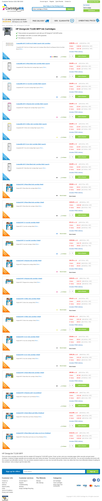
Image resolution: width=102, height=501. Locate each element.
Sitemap (38, 481)
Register (52, 1)
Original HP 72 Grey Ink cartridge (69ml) (27, 336)
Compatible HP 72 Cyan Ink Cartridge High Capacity (31, 83)
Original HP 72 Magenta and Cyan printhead (28, 392)
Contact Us (68, 1)
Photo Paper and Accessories (54, 15)
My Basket (86, 5)
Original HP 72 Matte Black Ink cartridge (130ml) (30, 372)
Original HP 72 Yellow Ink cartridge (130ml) (28, 316)
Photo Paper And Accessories (57, 485)
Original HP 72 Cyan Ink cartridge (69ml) (28, 222)
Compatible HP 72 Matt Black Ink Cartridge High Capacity (32, 164)
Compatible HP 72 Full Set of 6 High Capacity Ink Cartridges (33, 43)
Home (6, 15)
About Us (4, 482)
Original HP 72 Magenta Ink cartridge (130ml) (29, 278)
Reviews (21, 486)
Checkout (91, 10)
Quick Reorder (93, 1)
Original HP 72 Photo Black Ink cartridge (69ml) (29, 184)
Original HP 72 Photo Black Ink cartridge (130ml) (30, 202)
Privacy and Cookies (7, 492)
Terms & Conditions (7, 490)
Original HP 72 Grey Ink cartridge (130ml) (28, 354)
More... (21, 49)
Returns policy (6, 486)
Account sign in (44, 1)
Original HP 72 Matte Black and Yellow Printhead (30, 413)
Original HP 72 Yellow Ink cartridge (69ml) (28, 298)
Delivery (4, 484)
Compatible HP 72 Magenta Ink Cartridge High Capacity (32, 104)
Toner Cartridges (32, 15)
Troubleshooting (23, 484)
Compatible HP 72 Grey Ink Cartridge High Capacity (31, 144)
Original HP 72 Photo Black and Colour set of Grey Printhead (33, 433)
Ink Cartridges (17, 15)
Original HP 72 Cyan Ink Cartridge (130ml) (28, 240)
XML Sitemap (39, 482)
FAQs (3, 488)
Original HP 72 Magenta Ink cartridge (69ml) (29, 260)
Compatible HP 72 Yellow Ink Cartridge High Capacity (31, 124)
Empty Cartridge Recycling (26, 488)
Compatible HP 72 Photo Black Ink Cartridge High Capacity (33, 63)
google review (15, 20)
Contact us (5, 481)
